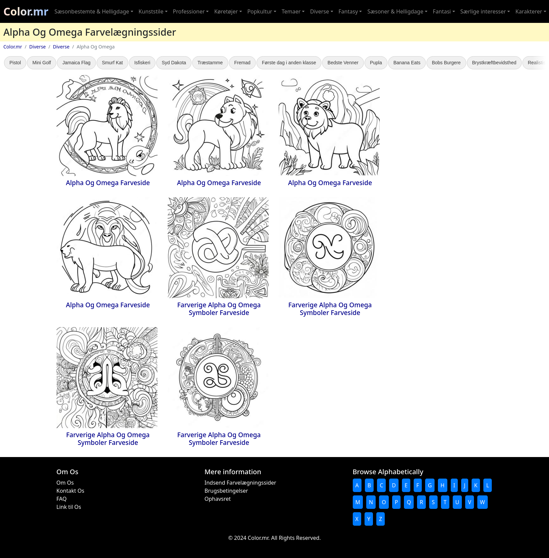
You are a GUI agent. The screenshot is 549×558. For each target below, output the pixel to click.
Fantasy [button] (348, 11)
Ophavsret (218, 498)
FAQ (62, 498)
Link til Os (69, 507)
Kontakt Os (70, 490)
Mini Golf (41, 62)
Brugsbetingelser (226, 490)
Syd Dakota (174, 62)
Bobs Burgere (446, 62)
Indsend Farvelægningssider (240, 482)
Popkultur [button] (259, 11)
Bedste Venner (343, 62)
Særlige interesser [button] (483, 11)
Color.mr (25, 11)
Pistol (15, 62)
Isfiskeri (142, 62)
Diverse (37, 46)
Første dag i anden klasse (289, 62)
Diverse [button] (319, 11)
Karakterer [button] (528, 11)
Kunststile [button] (151, 11)
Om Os (65, 482)
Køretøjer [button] (226, 11)
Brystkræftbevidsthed (494, 62)
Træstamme (210, 62)
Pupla (376, 62)
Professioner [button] (189, 11)
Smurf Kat (112, 62)
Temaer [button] (291, 11)
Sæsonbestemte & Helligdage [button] (92, 11)
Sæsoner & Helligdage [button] (395, 11)
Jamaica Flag (76, 62)
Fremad (242, 62)
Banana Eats (406, 62)
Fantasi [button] (442, 11)
